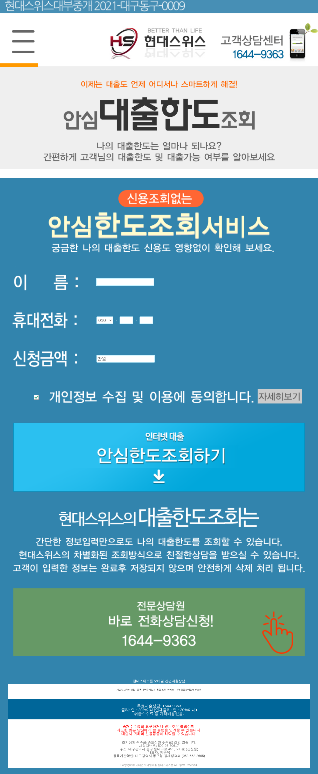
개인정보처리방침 (125, 689)
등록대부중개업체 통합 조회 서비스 (155, 689)
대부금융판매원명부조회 (189, 689)
